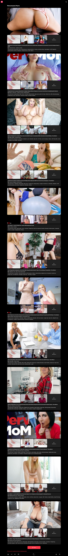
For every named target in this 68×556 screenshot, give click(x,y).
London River (18, 137)
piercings (39, 452)
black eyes (51, 228)
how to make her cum (37, 543)
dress (22, 229)
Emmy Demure (17, 540)
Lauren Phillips (12, 182)
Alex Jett (18, 271)
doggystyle (17, 229)
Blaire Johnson (12, 92)
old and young (22, 273)
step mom (10, 274)
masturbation (30, 49)
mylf (29, 50)
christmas (15, 408)
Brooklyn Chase (13, 226)
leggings (17, 498)
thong (35, 49)
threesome (15, 274)
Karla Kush (22, 271)
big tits (35, 138)
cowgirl (13, 229)
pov (20, 49)
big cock (37, 94)
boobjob (10, 140)
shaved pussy (56, 94)
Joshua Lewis (19, 47)
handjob (21, 274)
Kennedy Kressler (18, 316)
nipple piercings (52, 452)
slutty (19, 452)
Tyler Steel (16, 361)
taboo (32, 50)
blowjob (31, 138)
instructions (20, 543)
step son (25, 274)
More (34, 547)
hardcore (45, 183)
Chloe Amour (12, 47)
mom (23, 94)
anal (59, 138)
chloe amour (24, 49)
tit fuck (39, 138)
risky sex (34, 362)
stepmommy (25, 50)
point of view (42, 94)
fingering (31, 228)
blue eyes (25, 541)
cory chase (29, 408)
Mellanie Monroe (13, 495)
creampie (20, 138)
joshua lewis (10, 50)
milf (51, 49)
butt (20, 94)
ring (27, 452)
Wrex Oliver (19, 182)
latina (15, 50)
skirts (29, 452)
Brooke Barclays (20, 450)
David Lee (11, 540)
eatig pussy (36, 183)
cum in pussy (45, 138)
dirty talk (24, 362)
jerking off (29, 362)
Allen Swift (11, 137)
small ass (23, 452)
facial (9, 229)
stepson (19, 50)
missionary (10, 95)
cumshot (16, 273)
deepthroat (44, 273)
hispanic (54, 49)
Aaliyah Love (12, 271)
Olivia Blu (11, 361)
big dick (56, 138)
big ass (16, 138)
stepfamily (29, 317)
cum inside (14, 140)
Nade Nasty (26, 92)
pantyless (34, 452)
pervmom (11, 49)
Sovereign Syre (26, 316)
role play (20, 140)
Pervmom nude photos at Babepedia (17, 551)
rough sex (30, 183)
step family (38, 273)
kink (15, 228)
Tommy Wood (20, 495)
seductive (10, 453)
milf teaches (31, 541)
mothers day (41, 49)
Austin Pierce (12, 450)
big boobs (16, 94)
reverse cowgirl (24, 95)
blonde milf (10, 408)
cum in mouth (42, 541)
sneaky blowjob (40, 362)
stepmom (16, 317)
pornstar (16, 49)
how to (20, 541)
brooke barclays (37, 453)
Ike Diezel (11, 316)
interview (36, 541)
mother (26, 94)
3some (15, 452)
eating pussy (48, 407)
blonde (42, 228)
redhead (16, 183)
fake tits (48, 94)
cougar (41, 183)
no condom (20, 453)
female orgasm (31, 95)
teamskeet (47, 49)
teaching (44, 543)
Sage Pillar (26, 450)
